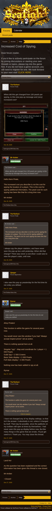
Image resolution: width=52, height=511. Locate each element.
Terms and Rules (36, 506)
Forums (6, 31)
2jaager (13, 273)
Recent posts (7, 35)
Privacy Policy (47, 506)
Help (49, 503)
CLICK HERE (24, 72)
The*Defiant (14, 85)
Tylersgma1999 (8, 148)
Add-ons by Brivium (45, 508)
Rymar (12, 301)
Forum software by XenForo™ (28, 508)
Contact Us (43, 503)
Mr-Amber (14, 157)
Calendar (18, 30)
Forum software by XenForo (10, 508)
